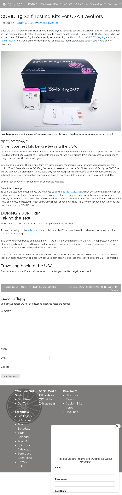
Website (5, 367)
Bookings (72, 412)
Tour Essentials (49, 4)
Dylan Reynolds (48, 22)
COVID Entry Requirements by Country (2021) (93, 288)
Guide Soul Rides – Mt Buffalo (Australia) (29, 286)
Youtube (47, 399)
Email (4, 357)
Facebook (48, 395)
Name (4, 348)
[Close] (118, 426)
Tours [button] (32, 4)
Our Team (24, 403)
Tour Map (24, 441)
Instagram (48, 403)
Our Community (72, 4)
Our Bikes (24, 399)
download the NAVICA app (68, 191)
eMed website (34, 230)
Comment (6, 311)
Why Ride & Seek (95, 4)
